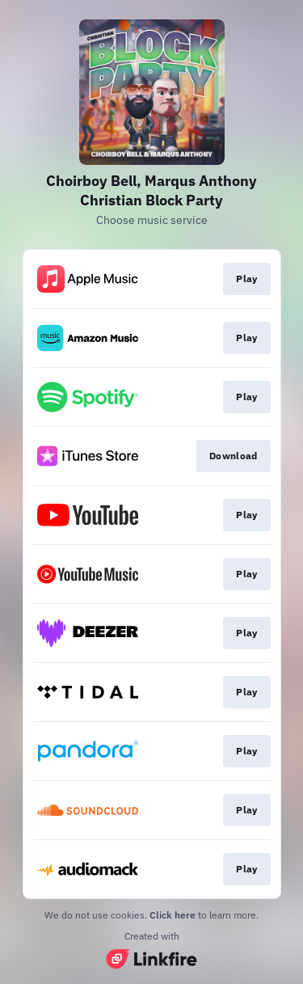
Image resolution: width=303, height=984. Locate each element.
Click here (172, 915)
